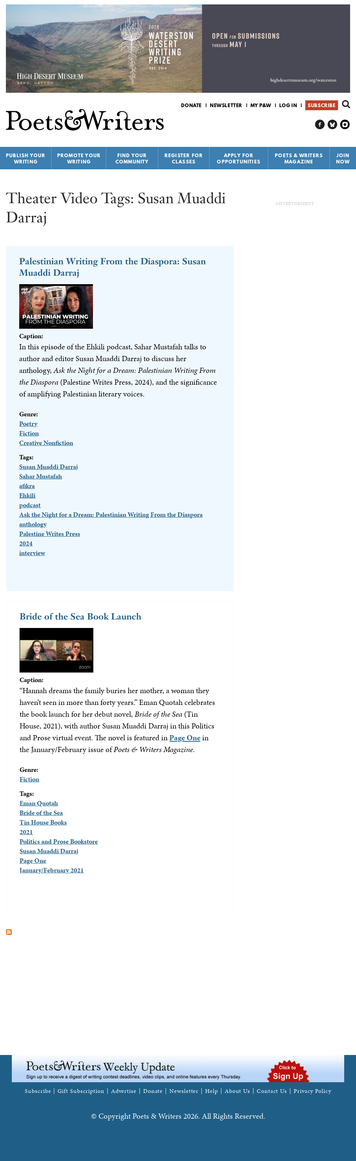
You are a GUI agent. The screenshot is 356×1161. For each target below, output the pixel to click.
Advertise (123, 1091)
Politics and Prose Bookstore (59, 841)
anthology (32, 524)
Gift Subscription (81, 1091)
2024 (25, 543)
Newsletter (226, 105)
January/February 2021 (52, 870)
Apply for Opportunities (238, 158)
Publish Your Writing (25, 158)
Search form (346, 104)
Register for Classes (184, 158)
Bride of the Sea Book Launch (80, 616)
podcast (30, 504)
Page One (184, 737)
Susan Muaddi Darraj (48, 466)
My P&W (260, 105)
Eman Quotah (39, 803)
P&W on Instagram (345, 125)
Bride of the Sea (41, 812)
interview (32, 552)
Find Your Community (132, 158)
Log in (288, 105)
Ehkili (27, 495)
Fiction (29, 433)
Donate (191, 105)
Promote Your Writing (79, 158)
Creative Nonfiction (46, 442)
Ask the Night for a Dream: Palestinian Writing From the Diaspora (111, 514)
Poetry (28, 423)
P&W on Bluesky (333, 125)
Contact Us (272, 1091)
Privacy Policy (312, 1091)
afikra (27, 485)
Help (211, 1091)
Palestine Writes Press (49, 533)
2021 (26, 831)
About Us (237, 1091)
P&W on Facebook (320, 125)
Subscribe (321, 105)
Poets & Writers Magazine (299, 158)
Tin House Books (43, 822)
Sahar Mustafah (40, 476)
